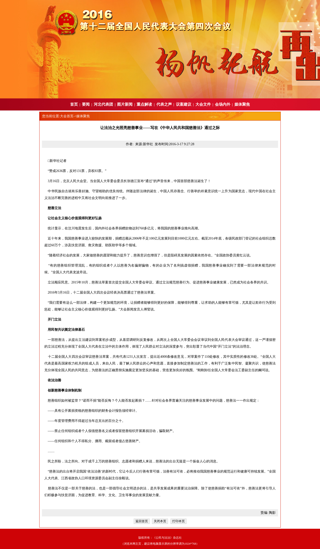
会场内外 (222, 104)
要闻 (86, 104)
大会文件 (203, 104)
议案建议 (183, 104)
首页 (74, 104)
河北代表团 (103, 104)
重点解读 (144, 104)
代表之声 (164, 104)
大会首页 (66, 116)
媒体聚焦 (242, 104)
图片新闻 (125, 104)
